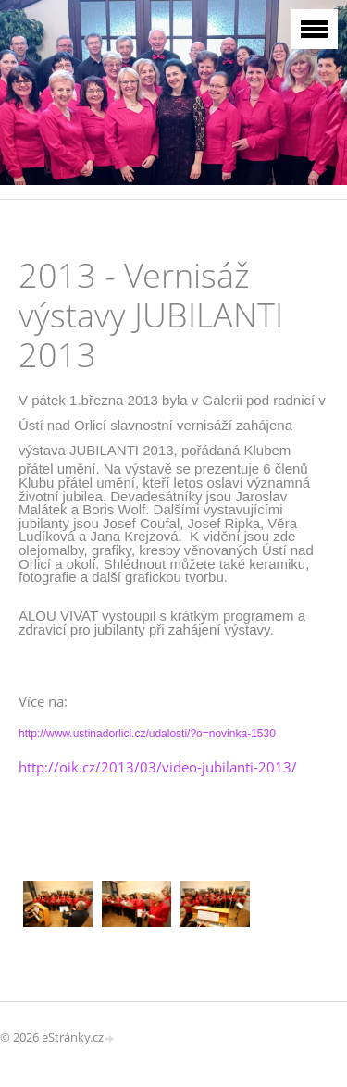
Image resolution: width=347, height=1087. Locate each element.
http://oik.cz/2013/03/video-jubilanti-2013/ (158, 767)
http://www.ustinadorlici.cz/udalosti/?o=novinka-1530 (147, 734)
